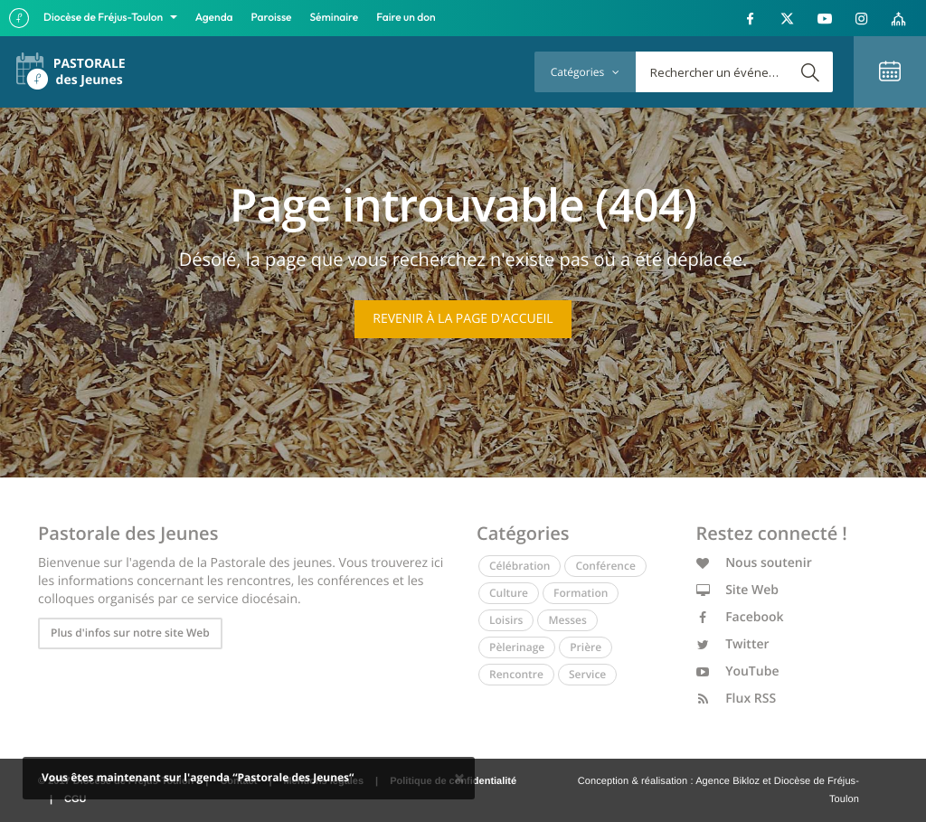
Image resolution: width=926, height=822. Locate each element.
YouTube (738, 671)
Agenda (214, 17)
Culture (508, 592)
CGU (75, 799)
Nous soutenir (754, 563)
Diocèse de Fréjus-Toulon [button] (104, 17)
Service (587, 674)
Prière (585, 647)
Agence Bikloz (727, 781)
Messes (567, 620)
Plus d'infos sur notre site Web (130, 632)
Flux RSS (736, 698)
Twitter (733, 644)
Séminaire (334, 17)
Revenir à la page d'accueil (463, 318)
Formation (580, 592)
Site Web (738, 590)
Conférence (605, 565)
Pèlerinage (516, 647)
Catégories (585, 72)
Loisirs (506, 620)
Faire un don (405, 17)
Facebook (740, 617)
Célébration (519, 565)
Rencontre (516, 674)
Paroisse (271, 17)
